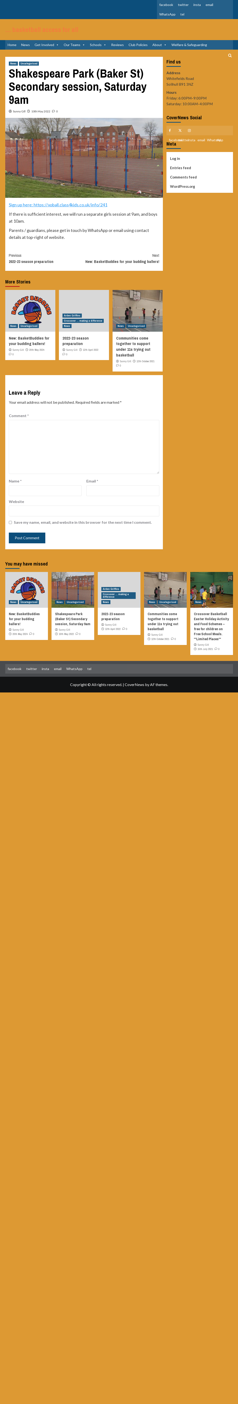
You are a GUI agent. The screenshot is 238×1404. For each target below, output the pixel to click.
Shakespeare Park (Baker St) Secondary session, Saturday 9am (72, 626)
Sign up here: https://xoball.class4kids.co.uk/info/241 (58, 212)
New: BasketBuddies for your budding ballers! (121, 266)
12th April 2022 (90, 357)
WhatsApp (167, 14)
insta (197, 5)
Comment (19, 423)
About (159, 52)
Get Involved (47, 52)
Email (92, 488)
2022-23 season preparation (46, 266)
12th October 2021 (146, 368)
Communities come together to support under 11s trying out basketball (133, 353)
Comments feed (183, 184)
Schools (98, 52)
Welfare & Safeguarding (189, 52)
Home (12, 52)
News (25, 52)
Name (15, 488)
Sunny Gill (19, 118)
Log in (175, 166)
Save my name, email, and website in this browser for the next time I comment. (83, 529)
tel (182, 14)
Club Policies (138, 52)
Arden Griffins (72, 322)
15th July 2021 (205, 656)
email (209, 5)
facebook (166, 5)
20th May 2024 (36, 357)
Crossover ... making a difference (83, 328)
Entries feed (180, 175)
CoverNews (134, 692)
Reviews (117, 52)
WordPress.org (182, 194)
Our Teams (74, 52)
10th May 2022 (40, 118)
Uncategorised (29, 71)
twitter (183, 5)
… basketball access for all (39, 33)
